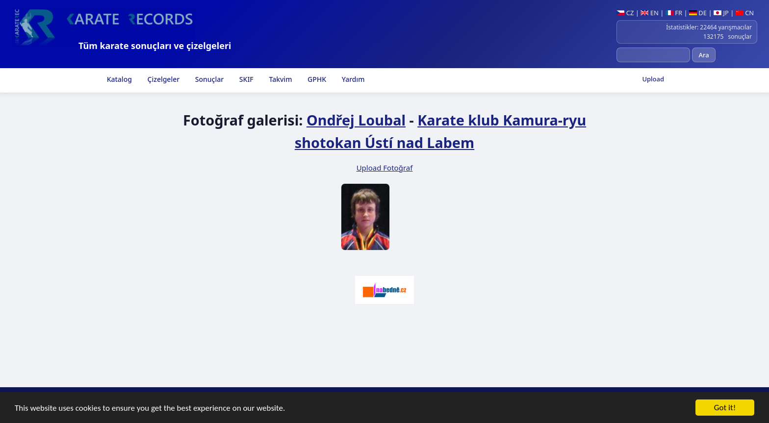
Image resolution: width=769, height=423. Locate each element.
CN (745, 12)
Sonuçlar (208, 79)
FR (674, 12)
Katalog (118, 79)
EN (650, 12)
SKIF (245, 79)
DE (698, 12)
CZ (625, 12)
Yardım (352, 79)
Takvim (279, 79)
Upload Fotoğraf (385, 168)
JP (721, 12)
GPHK (316, 79)
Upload (653, 79)
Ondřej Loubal (356, 119)
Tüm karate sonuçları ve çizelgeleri (154, 45)
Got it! (725, 408)
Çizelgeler (162, 79)
